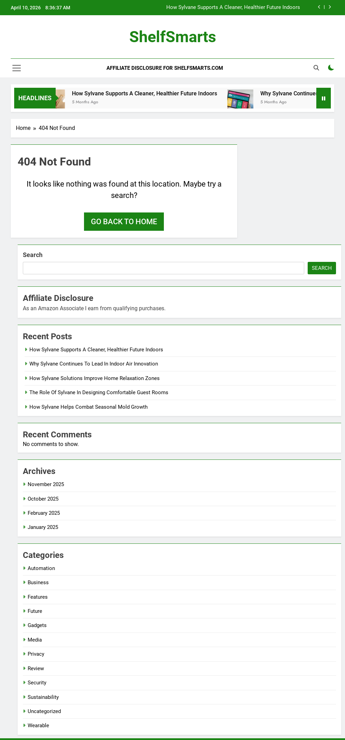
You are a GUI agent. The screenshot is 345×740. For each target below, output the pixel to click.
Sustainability (43, 697)
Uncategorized (44, 711)
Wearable (38, 725)
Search (33, 254)
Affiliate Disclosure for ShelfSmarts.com (164, 68)
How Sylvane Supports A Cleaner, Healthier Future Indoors (233, 7)
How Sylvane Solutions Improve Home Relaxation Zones (94, 378)
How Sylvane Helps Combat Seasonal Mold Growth (88, 407)
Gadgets (37, 625)
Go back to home (124, 221)
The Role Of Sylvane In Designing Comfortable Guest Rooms (98, 392)
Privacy (36, 654)
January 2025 (43, 527)
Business (38, 582)
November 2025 (46, 484)
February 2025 (44, 513)
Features (38, 597)
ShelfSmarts (172, 37)
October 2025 (43, 499)
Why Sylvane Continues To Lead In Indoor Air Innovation (93, 364)
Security (37, 683)
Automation (41, 568)
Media (35, 640)
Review (36, 668)
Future (35, 611)
